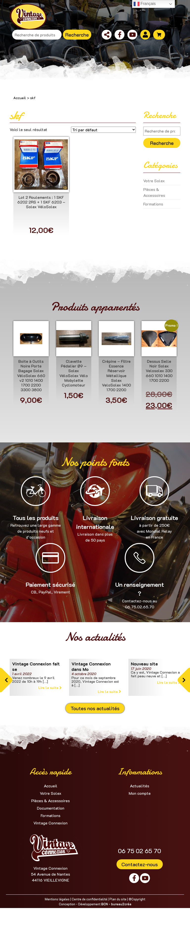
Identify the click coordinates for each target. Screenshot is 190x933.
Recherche (77, 34)
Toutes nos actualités (95, 708)
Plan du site (117, 899)
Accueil (19, 97)
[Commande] (103, 130)
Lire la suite (50, 687)
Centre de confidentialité (89, 899)
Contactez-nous (139, 864)
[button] (6, 680)
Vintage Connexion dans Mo (91, 666)
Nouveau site (144, 664)
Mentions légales (57, 899)
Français (145, 4)
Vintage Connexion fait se (36, 666)
